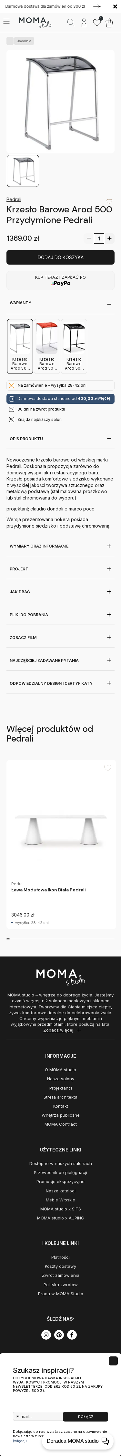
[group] (61, 844)
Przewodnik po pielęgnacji (60, 1172)
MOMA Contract (61, 1124)
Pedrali (13, 199)
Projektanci (60, 1088)
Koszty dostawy (60, 1266)
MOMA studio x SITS (60, 1208)
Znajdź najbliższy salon (39, 419)
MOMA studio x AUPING (60, 1217)
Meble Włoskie (60, 1199)
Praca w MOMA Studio (60, 1293)
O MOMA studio (60, 1069)
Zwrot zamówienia (60, 1275)
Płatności (60, 1257)
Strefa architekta (60, 1097)
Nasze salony (60, 1078)
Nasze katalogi (61, 1190)
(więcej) (20, 1441)
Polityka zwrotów (61, 1284)
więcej (104, 398)
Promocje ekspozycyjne (60, 1181)
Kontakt (60, 1106)
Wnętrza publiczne (61, 1115)
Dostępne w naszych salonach (60, 1163)
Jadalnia (22, 41)
